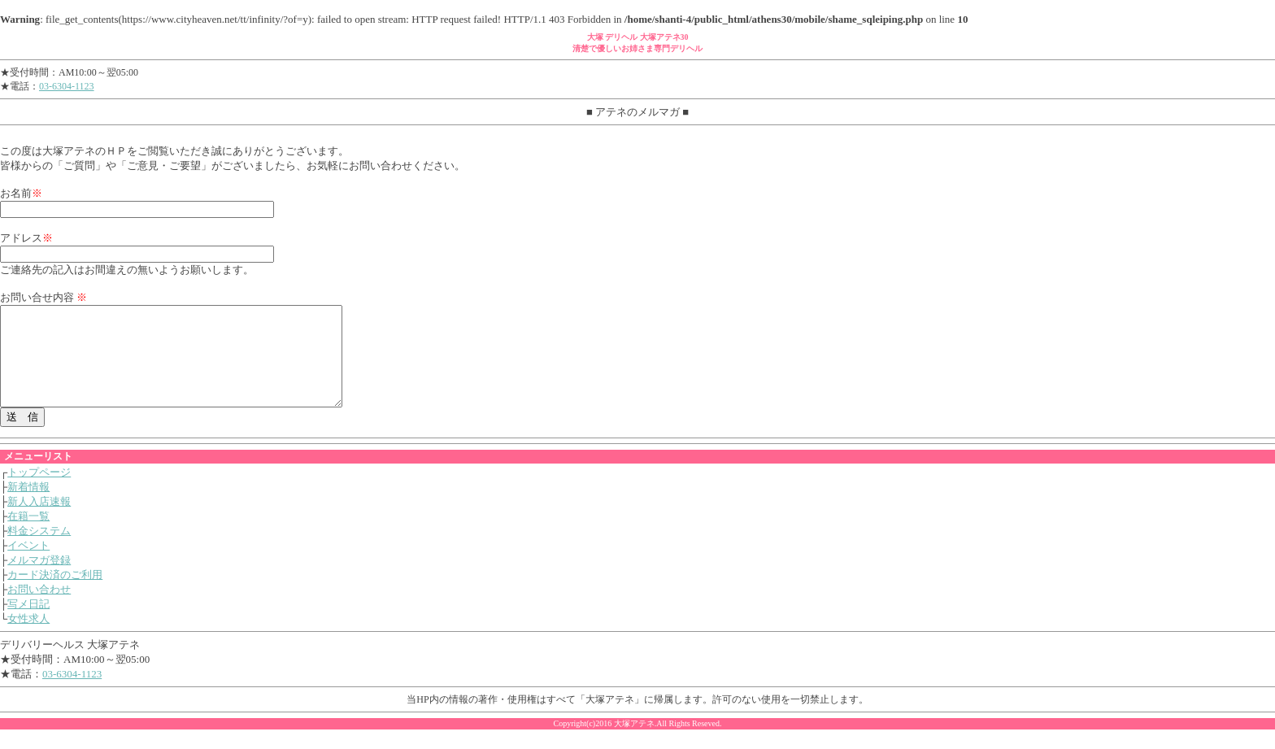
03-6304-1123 (66, 86)
